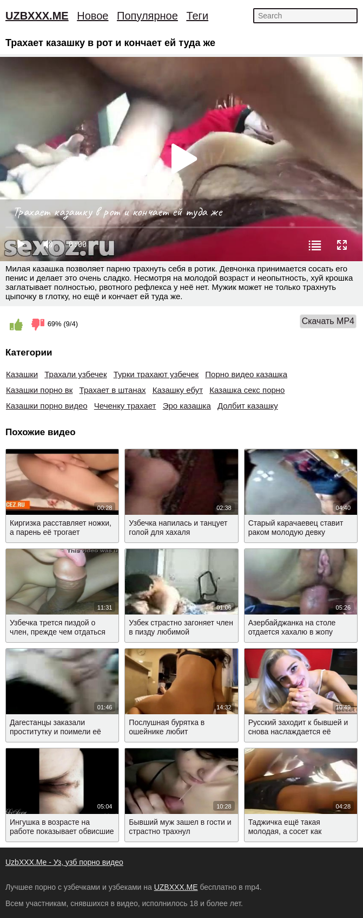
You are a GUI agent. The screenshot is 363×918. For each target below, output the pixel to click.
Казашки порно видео (47, 405)
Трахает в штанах (113, 390)
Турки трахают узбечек (156, 374)
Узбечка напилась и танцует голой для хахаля (178, 527)
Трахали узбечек (75, 374)
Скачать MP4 (328, 321)
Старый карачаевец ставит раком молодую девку (296, 527)
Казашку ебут (178, 390)
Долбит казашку (247, 405)
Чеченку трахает (125, 405)
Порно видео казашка (246, 374)
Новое (92, 16)
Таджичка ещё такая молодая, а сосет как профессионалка (285, 831)
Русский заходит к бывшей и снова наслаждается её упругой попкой (298, 731)
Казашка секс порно (247, 390)
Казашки (22, 374)
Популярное (147, 16)
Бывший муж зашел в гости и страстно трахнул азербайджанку (180, 831)
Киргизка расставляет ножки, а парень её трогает (60, 527)
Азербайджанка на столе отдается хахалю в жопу (292, 627)
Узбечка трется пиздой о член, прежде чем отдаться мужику (57, 631)
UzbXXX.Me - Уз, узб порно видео (64, 862)
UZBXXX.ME (37, 16)
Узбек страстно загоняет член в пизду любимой (181, 627)
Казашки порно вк (39, 390)
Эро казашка (187, 405)
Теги (197, 16)
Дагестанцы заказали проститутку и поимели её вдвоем (55, 731)
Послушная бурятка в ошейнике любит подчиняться (166, 731)
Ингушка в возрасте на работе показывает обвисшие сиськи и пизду (62, 831)
